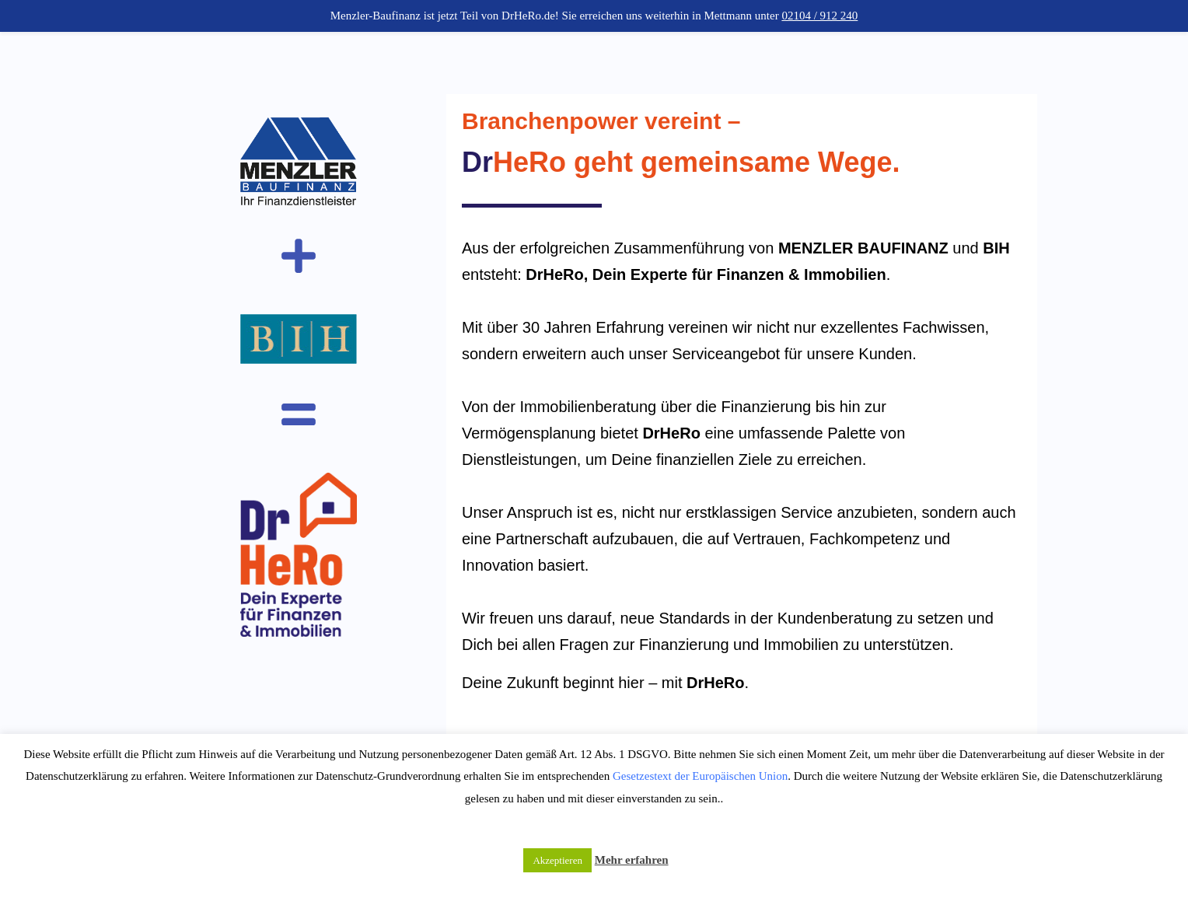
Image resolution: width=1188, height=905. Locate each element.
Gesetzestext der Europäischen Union (700, 776)
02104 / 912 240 (819, 15)
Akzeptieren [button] (557, 860)
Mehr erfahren (632, 860)
